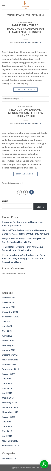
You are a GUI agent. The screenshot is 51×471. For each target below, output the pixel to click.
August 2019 (8, 374)
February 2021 (9, 345)
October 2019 (9, 364)
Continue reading (25, 89)
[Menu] (3, 4)
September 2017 (10, 445)
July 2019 (6, 378)
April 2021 (7, 335)
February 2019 (9, 402)
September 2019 (10, 369)
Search (5, 201)
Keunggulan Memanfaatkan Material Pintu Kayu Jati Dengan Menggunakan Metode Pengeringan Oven (23, 258)
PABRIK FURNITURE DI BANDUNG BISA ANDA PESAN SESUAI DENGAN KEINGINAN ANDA (25, 30)
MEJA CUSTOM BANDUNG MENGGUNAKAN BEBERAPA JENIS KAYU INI (25, 113)
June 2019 (7, 383)
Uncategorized (9, 458)
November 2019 (10, 359)
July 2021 (6, 321)
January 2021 (8, 350)
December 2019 (10, 354)
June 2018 (7, 426)
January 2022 (8, 307)
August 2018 (8, 417)
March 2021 (8, 340)
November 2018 (10, 412)
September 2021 (10, 316)
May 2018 (7, 431)
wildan (37, 43)
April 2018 (7, 436)
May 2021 (7, 331)
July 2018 (6, 421)
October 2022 (9, 297)
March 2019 (8, 397)
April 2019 (7, 393)
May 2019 (7, 388)
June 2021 (7, 326)
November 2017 (10, 440)
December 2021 (10, 312)
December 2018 (10, 407)
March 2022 (8, 302)
